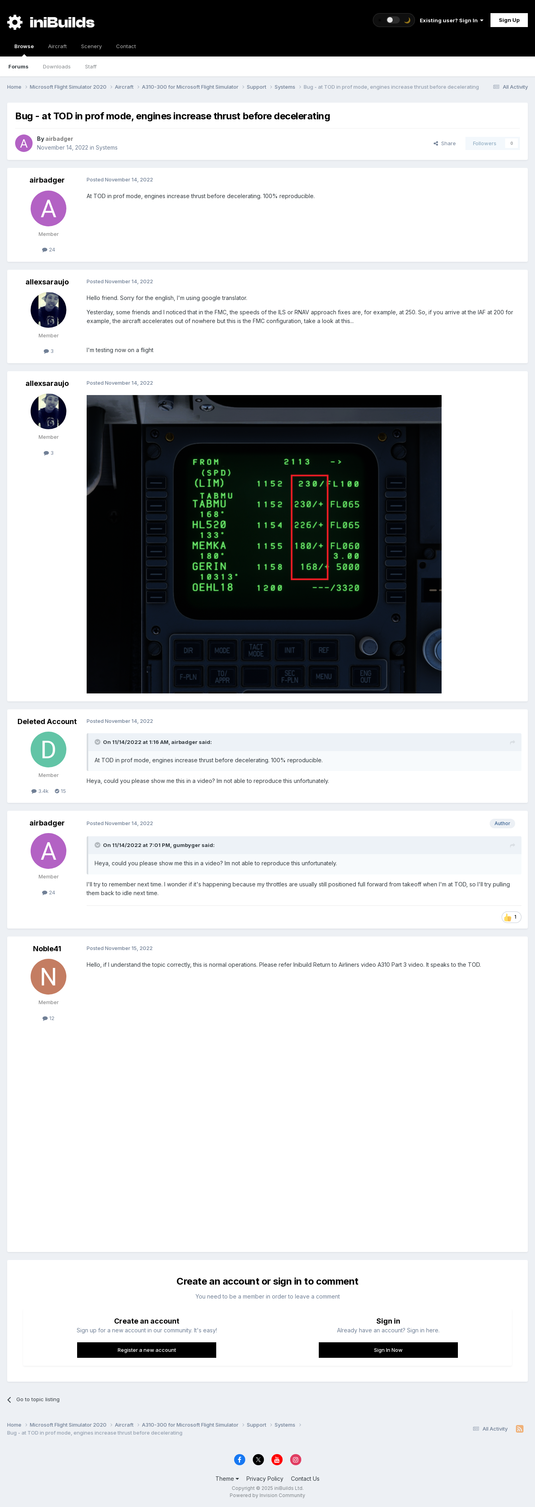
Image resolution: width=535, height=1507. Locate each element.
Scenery (91, 46)
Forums (18, 66)
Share (445, 143)
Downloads (57, 66)
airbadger (47, 180)
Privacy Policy (264, 1478)
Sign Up (509, 20)
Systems (107, 147)
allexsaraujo (47, 282)
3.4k (39, 791)
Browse (24, 49)
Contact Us (305, 1478)
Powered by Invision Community (267, 1495)
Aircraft (57, 46)
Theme (227, 1478)
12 (48, 1018)
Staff (91, 66)
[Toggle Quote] (98, 742)
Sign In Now (388, 1350)
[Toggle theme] (394, 20)
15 (60, 791)
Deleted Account (47, 721)
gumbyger (186, 845)
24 (48, 249)
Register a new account (147, 1350)
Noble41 (47, 948)
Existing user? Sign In (451, 20)
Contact (126, 46)
